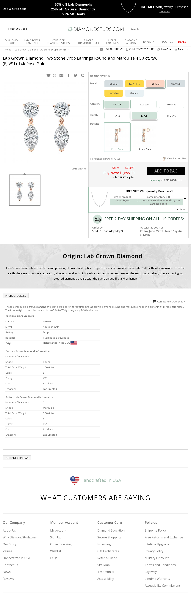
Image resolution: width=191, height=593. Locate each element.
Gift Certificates (108, 513)
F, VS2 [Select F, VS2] (117, 112)
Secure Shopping (109, 499)
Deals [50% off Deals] (73, 14)
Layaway (151, 533)
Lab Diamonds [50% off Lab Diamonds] (73, 4)
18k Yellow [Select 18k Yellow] (113, 89)
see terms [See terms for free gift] (164, 11)
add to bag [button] (165, 167)
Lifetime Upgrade (157, 506)
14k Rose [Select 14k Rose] (155, 80)
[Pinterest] (165, 571)
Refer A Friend (107, 520)
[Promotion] (14, 9)
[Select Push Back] (117, 132)
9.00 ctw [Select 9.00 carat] (171, 100)
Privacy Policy (154, 513)
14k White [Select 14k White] (114, 80)
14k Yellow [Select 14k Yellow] (134, 80)
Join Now (109, 570)
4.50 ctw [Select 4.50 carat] (117, 100)
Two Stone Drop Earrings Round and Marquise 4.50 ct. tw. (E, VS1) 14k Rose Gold (80, 60)
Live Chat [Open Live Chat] (164, 49)
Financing (104, 506)
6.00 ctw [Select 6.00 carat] (144, 100)
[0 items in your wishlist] (177, 29)
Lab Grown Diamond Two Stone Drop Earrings (41, 49)
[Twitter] (148, 571)
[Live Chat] (33, 29)
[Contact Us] (41, 29)
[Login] (169, 29)
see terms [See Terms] (181, 205)
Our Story (9, 506)
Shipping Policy (155, 492)
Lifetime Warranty (157, 540)
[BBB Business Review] (67, 585)
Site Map (103, 526)
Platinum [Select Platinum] (134, 89)
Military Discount (157, 520)
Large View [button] (79, 165)
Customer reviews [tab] (17, 419)
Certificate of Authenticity (169, 297)
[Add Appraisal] (91, 155)
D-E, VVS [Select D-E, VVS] (171, 112)
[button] (48, 72)
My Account (58, 492)
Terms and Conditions (160, 526)
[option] (24, 186)
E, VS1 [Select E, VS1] (144, 112)
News (7, 533)
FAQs (53, 520)
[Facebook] (156, 571)
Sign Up (55, 499)
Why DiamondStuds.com (20, 499)
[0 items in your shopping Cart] (185, 29)
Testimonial (105, 533)
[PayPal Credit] (125, 585)
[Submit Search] (161, 29)
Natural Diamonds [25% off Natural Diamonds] (73, 9)
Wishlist (55, 513)
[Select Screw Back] (144, 132)
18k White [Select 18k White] (176, 80)
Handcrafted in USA (95, 441)
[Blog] (175, 571)
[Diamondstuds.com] (95, 29)
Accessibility (105, 540)
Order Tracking (61, 506)
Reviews (8, 540)
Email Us (181, 49)
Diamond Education (111, 492)
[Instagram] (138, 571)
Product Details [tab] (15, 292)
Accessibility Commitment (162, 547)
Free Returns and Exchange (164, 499)
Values (7, 513)
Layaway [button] (155, 176)
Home (8, 49)
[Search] (146, 29)
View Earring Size (175, 154)
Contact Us (10, 526)
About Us (9, 492)
